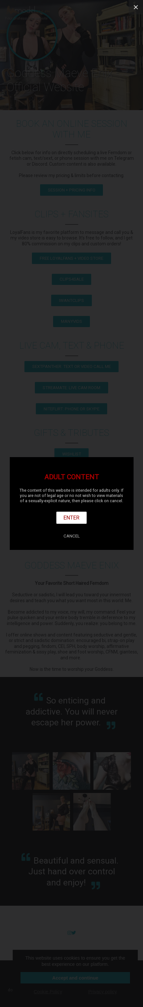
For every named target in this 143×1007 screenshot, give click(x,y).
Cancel (72, 536)
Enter (71, 517)
